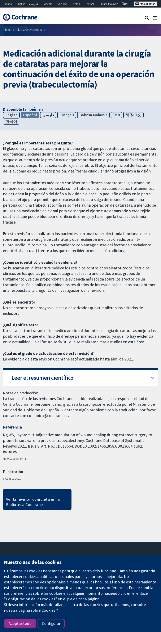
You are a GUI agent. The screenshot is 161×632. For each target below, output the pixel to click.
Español (8, 4)
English (21, 4)
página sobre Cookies (36, 610)
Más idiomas (145, 4)
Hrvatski (75, 4)
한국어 (11, 121)
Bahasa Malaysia (108, 4)
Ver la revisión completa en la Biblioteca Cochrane (33, 502)
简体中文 (133, 114)
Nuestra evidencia (29, 29)
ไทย (124, 4)
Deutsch (90, 4)
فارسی (33, 4)
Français (47, 4)
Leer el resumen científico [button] (42, 377)
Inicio (6, 29)
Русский (61, 4)
